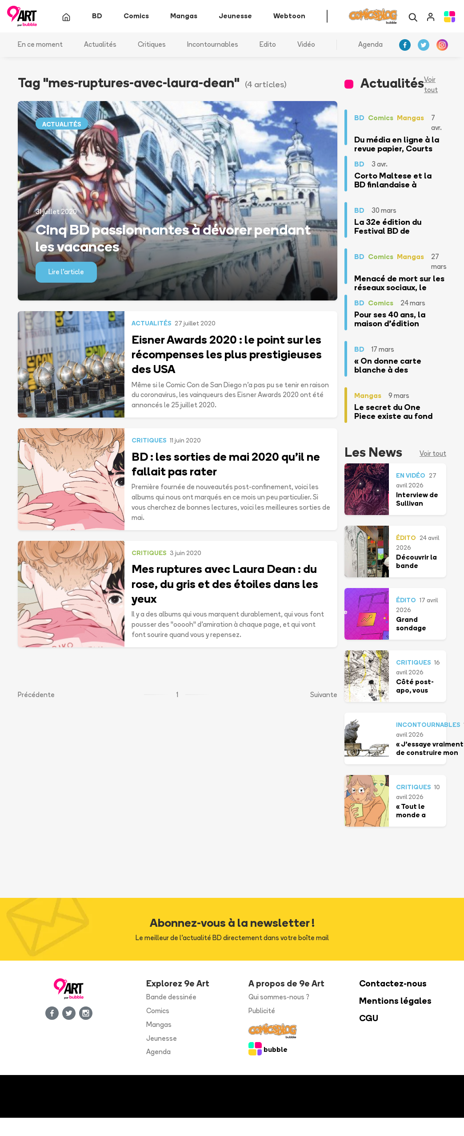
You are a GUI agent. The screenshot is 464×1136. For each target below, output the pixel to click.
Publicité (261, 1010)
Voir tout (431, 84)
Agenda (370, 44)
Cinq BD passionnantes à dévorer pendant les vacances (173, 237)
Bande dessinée (171, 997)
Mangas (159, 1024)
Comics (157, 1010)
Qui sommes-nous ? (278, 997)
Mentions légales (395, 1001)
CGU (368, 1018)
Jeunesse (161, 1038)
